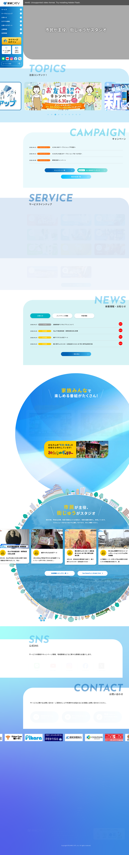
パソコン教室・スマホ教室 (34, 785)
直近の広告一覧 (76, 177)
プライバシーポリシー (108, 765)
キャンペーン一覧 (59, 170)
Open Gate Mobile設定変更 (59, 775)
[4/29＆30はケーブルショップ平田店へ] (76, 148)
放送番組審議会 (106, 776)
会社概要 (79, 793)
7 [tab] (69, 114)
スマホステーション (32, 800)
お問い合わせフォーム (108, 798)
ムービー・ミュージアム (83, 766)
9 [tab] (76, 114)
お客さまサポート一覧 (58, 752)
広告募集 (104, 784)
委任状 (54, 798)
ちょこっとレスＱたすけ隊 (34, 782)
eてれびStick (30, 771)
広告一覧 (55, 794)
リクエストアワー (81, 759)
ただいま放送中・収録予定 (84, 757)
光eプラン (30, 755)
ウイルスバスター (57, 773)
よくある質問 (55, 785)
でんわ (29, 764)
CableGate (80, 783)
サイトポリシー (106, 767)
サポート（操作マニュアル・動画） (61, 782)
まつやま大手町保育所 (108, 755)
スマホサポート (56, 762)
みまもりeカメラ (31, 773)
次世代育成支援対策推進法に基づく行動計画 (88, 799)
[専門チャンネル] (50, 425)
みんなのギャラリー (82, 762)
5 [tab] (61, 114)
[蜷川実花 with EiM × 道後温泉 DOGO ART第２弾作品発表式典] (76, 345)
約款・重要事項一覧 (107, 762)
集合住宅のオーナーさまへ (34, 778)
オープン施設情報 (106, 752)
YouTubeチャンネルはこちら (91, 573)
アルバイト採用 (81, 819)
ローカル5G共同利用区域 (83, 802)
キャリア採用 (80, 817)
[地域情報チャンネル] (102, 425)
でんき (29, 769)
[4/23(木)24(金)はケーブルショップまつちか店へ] (76, 154)
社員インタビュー (81, 812)
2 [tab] (51, 114)
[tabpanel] (64, 96)
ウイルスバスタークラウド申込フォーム (112, 796)
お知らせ (55, 791)
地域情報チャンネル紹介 (83, 752)
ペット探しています (82, 773)
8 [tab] (72, 114)
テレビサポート (56, 755)
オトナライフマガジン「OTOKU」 (36, 780)
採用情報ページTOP (82, 810)
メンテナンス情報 (57, 780)
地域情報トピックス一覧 (58, 573)
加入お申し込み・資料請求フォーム (111, 791)
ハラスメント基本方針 (108, 769)
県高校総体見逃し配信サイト (84, 769)
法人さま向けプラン (32, 775)
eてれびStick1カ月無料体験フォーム (111, 793)
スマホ (29, 766)
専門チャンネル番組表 (83, 781)
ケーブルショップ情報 (33, 798)
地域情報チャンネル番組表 (84, 755)
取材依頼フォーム (106, 789)
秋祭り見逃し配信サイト (83, 771)
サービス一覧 (30, 752)
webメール (55, 771)
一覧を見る (76, 354)
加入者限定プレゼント (89, 170)
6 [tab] (65, 114)
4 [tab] (58, 114)
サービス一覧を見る (76, 285)
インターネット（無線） (33, 762)
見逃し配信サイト (81, 764)
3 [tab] (54, 114)
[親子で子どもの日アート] (76, 338)
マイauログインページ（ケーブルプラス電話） (63, 768)
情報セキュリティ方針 (108, 772)
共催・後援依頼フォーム (108, 786)
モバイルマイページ (57, 764)
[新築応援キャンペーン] (76, 161)
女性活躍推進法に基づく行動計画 (86, 796)
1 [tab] (47, 114)
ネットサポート (56, 757)
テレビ (29, 757)
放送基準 (104, 774)
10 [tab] (79, 114)
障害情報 (54, 778)
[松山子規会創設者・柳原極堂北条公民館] (76, 332)
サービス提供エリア (32, 787)
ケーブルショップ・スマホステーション (38, 794)
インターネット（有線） (33, 759)
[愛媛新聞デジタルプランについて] (76, 325)
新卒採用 (79, 815)
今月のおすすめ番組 (82, 785)
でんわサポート (56, 759)
